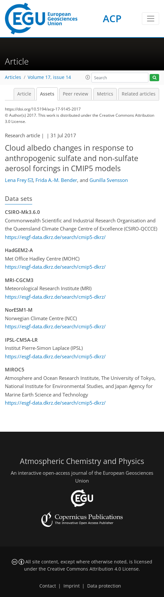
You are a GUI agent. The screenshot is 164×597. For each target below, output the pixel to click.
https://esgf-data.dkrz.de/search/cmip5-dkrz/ (55, 237)
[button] (88, 77)
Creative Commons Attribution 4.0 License (93, 569)
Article (24, 94)
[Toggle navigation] (150, 18)
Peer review (75, 94)
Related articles (139, 94)
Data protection (104, 586)
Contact (47, 586)
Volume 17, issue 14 (49, 77)
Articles (13, 77)
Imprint (71, 586)
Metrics (105, 94)
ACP (112, 18)
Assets (47, 94)
